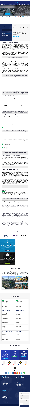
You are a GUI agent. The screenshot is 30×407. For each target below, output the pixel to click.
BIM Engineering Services (5, 334)
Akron (3, 206)
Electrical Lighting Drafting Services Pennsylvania (10, 79)
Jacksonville (8, 214)
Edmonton (13, 211)
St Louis (16, 224)
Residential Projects (4, 307)
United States (21, 225)
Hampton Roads (26, 212)
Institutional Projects (5, 305)
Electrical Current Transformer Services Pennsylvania (11, 60)
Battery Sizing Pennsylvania (6, 57)
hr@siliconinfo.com (15, 356)
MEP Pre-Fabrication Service (5, 318)
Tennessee (8, 225)
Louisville (17, 215)
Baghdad (3, 232)
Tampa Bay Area (4, 225)
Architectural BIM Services (5, 338)
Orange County (18, 220)
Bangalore (6, 229)
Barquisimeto (12, 229)
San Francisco (7, 223)
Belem (20, 229)
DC (24, 210)
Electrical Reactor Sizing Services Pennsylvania (10, 96)
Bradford (18, 230)
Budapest (9, 231)
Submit (24, 405)
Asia (24, 231)
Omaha (15, 220)
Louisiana (14, 215)
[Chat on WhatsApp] (24, 374)
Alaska (7, 206)
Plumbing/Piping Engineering (19, 313)
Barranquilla (15, 229)
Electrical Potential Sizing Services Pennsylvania (10, 170)
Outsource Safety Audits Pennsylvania (23, 132)
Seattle (21, 223)
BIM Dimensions (18, 340)
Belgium (22, 229)
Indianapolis (3, 214)
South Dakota (9, 224)
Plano (15, 221)
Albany (9, 206)
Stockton (24, 224)
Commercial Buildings (5, 330)
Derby (14, 232)
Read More (16, 37)
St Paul (18, 224)
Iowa (6, 214)
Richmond (9, 222)
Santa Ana (15, 223)
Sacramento (17, 222)
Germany (10, 212)
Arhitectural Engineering (5, 302)
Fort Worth (24, 211)
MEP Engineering (4, 313)
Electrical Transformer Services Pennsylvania (9, 134)
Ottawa (27, 220)
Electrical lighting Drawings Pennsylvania (10, 95)
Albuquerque (12, 206)
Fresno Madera (4, 212)
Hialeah (11, 213)
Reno (2, 222)
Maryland (26, 215)
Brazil (22, 230)
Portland (17, 221)
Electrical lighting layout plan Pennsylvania (22, 94)
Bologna (16, 230)
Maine (24, 215)
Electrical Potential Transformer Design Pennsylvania (11, 187)
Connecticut (16, 210)
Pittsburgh (13, 221)
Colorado (6, 210)
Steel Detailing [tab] (4, 38)
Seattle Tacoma (24, 223)
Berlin (3, 230)
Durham (11, 211)
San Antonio (24, 222)
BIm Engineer (4, 335)
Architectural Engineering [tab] (6, 31)
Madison (22, 215)
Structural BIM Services (5, 339)
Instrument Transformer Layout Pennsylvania (21, 154)
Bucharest (6, 231)
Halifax (22, 212)
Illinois (24, 213)
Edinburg (17, 232)
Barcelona (9, 229)
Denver (3, 211)
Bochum (9, 230)
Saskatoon (18, 223)
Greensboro (18, 212)
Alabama (5, 206)
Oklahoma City (12, 220)
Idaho (21, 213)
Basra (7, 232)
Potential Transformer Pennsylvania (7, 186)
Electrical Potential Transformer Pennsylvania (16, 186)
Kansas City (14, 214)
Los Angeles (9, 215)
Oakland (7, 220)
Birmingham (5, 230)
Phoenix (10, 221)
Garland (12, 212)
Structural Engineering (19, 302)
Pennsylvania (3, 221)
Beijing (18, 229)
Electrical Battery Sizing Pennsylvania (13, 57)
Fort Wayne (21, 211)
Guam (20, 212)
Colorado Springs (10, 210)
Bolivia (13, 230)
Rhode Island (5, 222)
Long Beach (5, 215)
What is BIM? (17, 335)
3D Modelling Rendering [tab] (5, 36)
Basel (5, 232)
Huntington (18, 213)
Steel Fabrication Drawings (5, 326)
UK (27, 225)
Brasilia (20, 230)
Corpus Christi (20, 210)
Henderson (8, 213)
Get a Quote (7, 251)
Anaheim (18, 206)
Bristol (27, 230)
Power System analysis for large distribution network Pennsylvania (9, 199)
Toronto (14, 225)
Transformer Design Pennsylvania (15, 153)
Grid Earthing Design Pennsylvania (7, 167)
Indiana (27, 213)
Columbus (14, 210)
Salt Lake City (21, 222)
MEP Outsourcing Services (5, 314)
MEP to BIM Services (4, 315)
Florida (18, 211)
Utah (24, 225)
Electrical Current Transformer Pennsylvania (16, 75)
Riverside (11, 222)
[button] (2, 12)
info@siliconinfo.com (23, 356)
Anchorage (21, 206)
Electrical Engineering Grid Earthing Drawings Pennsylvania (11, 168)
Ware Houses (4, 327)
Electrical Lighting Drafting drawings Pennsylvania (12, 93)
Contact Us (7, 15)
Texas (10, 225)
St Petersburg (21, 224)
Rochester (14, 222)
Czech (13, 232)
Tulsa (18, 225)
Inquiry (28, 4)
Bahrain (3, 229)
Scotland (12, 215)
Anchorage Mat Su (16, 231)
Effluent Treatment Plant (19, 319)
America (16, 206)
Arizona (24, 206)
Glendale (15, 212)
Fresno (27, 211)
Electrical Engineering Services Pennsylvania (9, 20)
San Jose (13, 223)
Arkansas (26, 206)
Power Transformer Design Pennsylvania (11, 154)
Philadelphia (7, 221)
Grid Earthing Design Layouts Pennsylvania (15, 167)
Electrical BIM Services (5, 340)
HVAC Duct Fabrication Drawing (20, 330)
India (22, 213)
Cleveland (3, 210)
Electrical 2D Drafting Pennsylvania (6, 94)
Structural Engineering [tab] (5, 33)
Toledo (12, 225)
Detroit (5, 211)
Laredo (19, 214)
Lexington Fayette (25, 214)
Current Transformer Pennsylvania (7, 75)
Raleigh (22, 221)
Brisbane (24, 230)
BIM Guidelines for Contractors (20, 334)
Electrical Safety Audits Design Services (7, 132)
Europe (19, 232)
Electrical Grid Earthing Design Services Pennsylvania (11, 156)
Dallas (23, 210)
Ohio (8, 220)
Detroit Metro (8, 211)
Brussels (3, 231)
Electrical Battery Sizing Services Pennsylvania (10, 43)
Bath (8, 232)
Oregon (22, 220)
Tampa (27, 224)
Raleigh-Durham (26, 221)
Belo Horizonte (26, 229)
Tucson (17, 225)
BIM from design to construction (20, 338)
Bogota (11, 230)
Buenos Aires (12, 231)
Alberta (20, 231)
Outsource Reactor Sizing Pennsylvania (15, 114)
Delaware (26, 210)
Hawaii (5, 213)
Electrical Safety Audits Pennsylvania (7, 131)
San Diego (10, 223)
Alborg (22, 231)
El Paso (16, 211)
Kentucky (17, 214)
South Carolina (5, 224)
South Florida (13, 224)
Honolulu (13, 213)
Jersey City (11, 214)
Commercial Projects (18, 315)
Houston (16, 213)
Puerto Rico (20, 221)
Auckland (26, 231)
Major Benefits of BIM (18, 339)
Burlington (10, 232)
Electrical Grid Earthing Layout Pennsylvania (23, 168)
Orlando (24, 220)
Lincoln (3, 215)
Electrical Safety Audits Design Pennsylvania (22, 131)
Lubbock (19, 215)
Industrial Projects (4, 306)
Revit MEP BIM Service (5, 319)
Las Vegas (22, 214)
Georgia (7, 212)
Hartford (3, 213)
